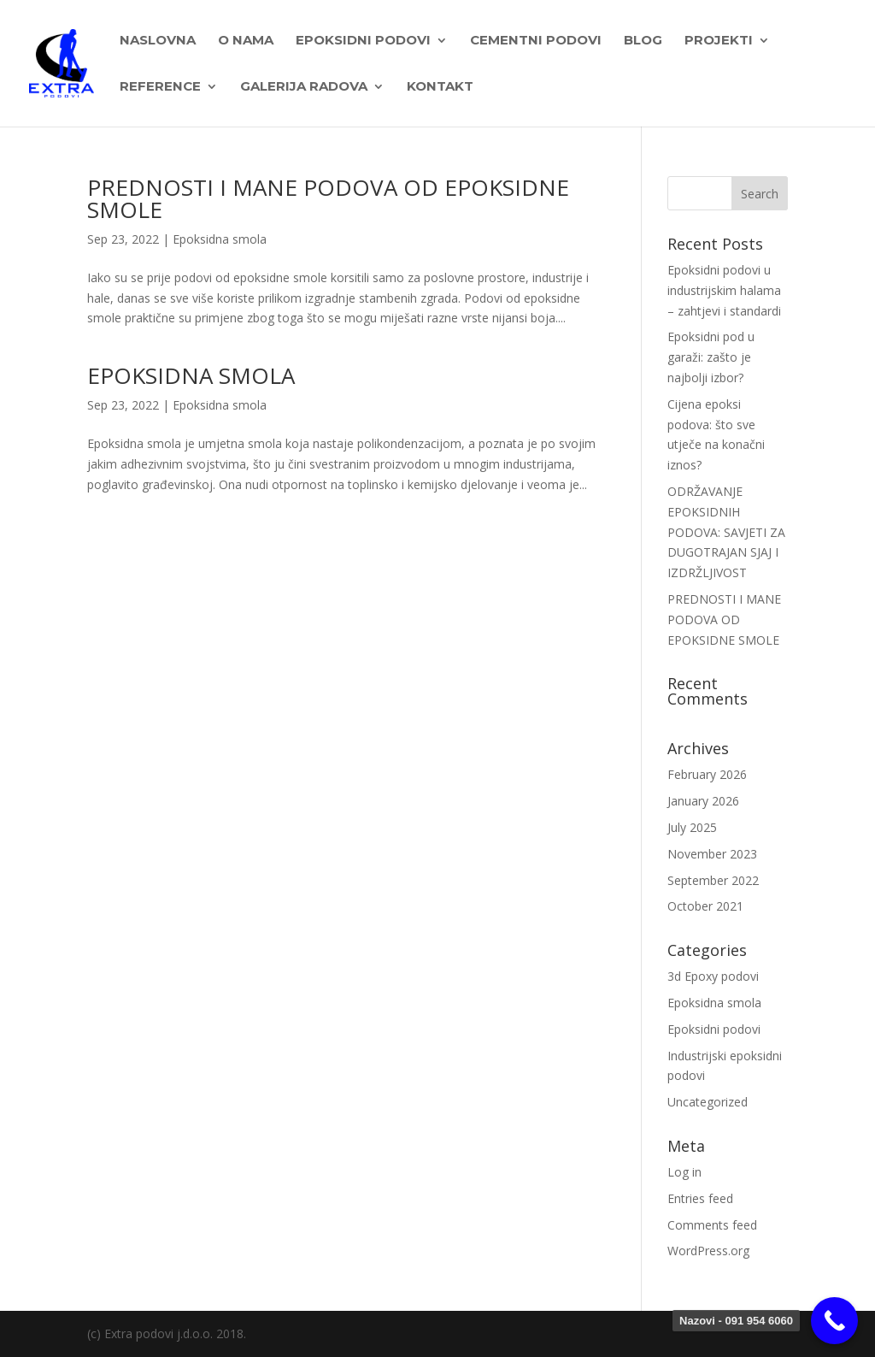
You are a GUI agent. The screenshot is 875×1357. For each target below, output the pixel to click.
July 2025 (692, 827)
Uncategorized (707, 1102)
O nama (245, 41)
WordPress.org (708, 1250)
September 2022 (713, 880)
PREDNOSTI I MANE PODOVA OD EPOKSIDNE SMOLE (328, 198)
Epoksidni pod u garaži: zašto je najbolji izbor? (711, 357)
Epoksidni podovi (713, 1029)
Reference (160, 87)
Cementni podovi (536, 41)
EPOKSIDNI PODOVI (363, 41)
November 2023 (712, 854)
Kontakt (440, 87)
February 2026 (707, 774)
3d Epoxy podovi (713, 976)
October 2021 (705, 906)
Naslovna (158, 41)
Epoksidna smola (220, 239)
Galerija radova (303, 87)
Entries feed (700, 1198)
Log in (684, 1172)
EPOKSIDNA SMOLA (191, 375)
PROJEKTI (718, 41)
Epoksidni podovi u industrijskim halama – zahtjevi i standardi (724, 290)
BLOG (643, 41)
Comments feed (712, 1225)
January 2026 (703, 801)
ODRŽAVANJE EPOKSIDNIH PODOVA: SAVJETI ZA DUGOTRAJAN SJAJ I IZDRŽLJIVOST (726, 532)
